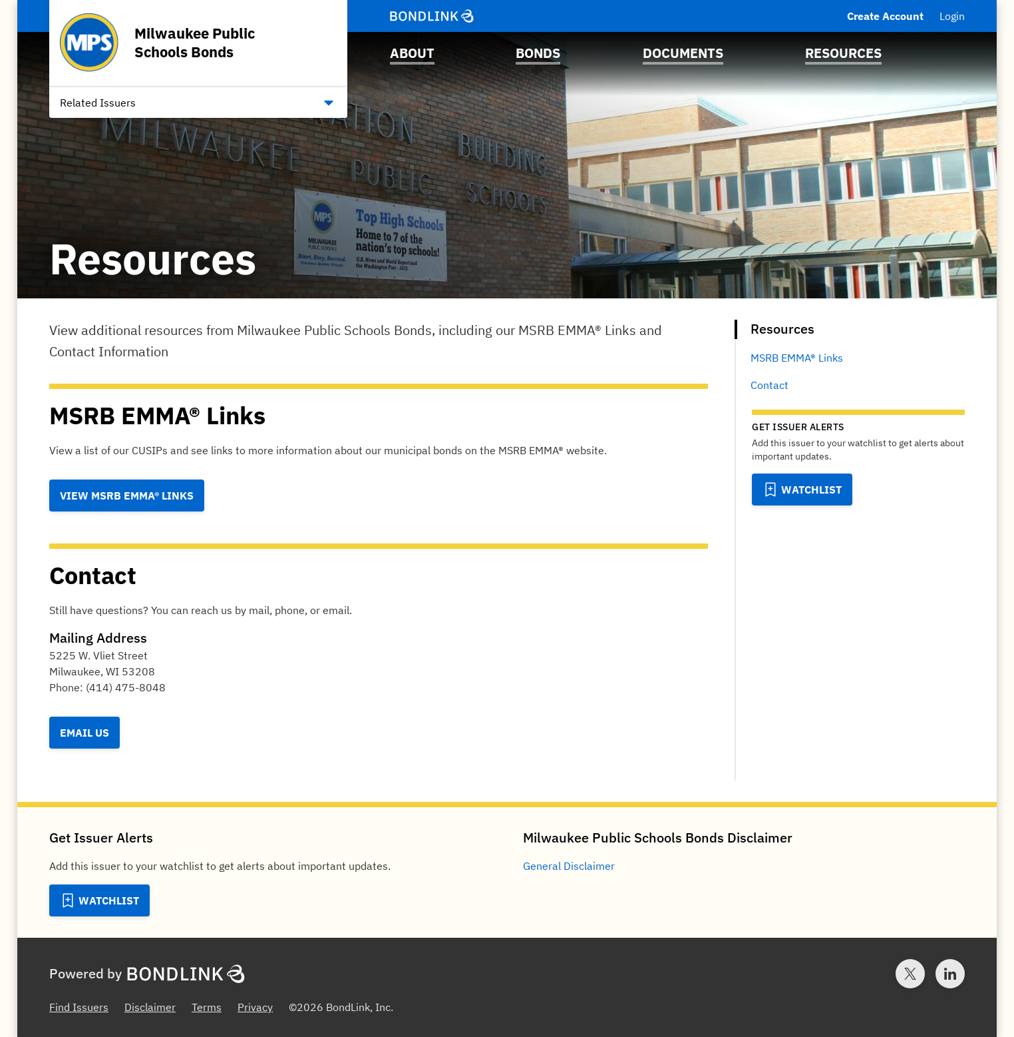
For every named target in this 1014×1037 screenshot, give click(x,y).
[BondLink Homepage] (432, 16)
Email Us (84, 732)
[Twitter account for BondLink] (910, 973)
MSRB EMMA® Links (797, 357)
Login (952, 16)
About (412, 53)
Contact (769, 385)
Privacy (255, 1007)
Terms (207, 1007)
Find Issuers (78, 1007)
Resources (843, 53)
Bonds (538, 53)
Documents (683, 53)
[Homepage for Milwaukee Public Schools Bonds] (198, 43)
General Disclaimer (569, 865)
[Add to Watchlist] (802, 490)
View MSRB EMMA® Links (127, 495)
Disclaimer (150, 1007)
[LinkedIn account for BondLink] (950, 973)
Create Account (885, 16)
